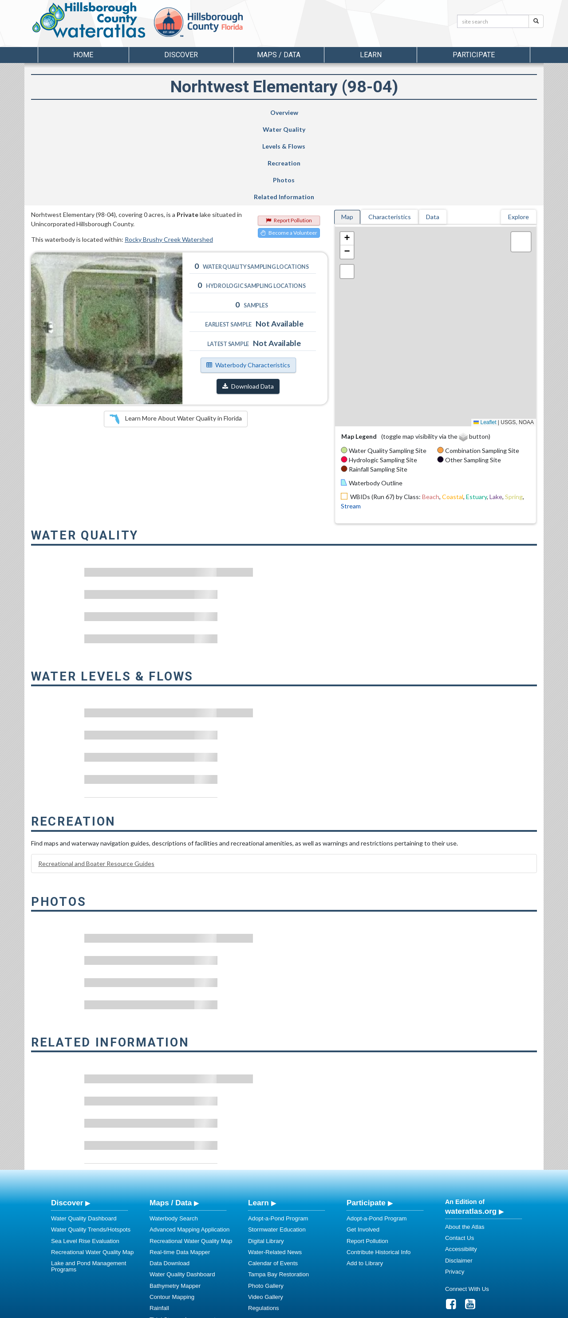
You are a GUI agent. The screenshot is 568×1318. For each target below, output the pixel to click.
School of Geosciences (275, 1309)
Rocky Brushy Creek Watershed (169, 155)
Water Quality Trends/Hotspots (90, 1145)
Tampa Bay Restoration (278, 1190)
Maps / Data (171, 1118)
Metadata (162, 1257)
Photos (403, 112)
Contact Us (459, 1153)
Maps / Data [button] (278, 55)
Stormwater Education (277, 1145)
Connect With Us (467, 1204)
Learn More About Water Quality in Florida (176, 335)
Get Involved (363, 1145)
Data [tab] (432, 132)
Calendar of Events (273, 1179)
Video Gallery (265, 1212)
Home (83, 55)
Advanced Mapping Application (189, 1145)
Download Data (248, 302)
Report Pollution (289, 136)
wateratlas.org (471, 1126)
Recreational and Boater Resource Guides (96, 779)
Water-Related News (275, 1168)
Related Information (490, 112)
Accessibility (461, 1164)
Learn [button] (371, 55)
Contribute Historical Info (378, 1168)
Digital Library (266, 1156)
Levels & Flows (234, 112)
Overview (74, 112)
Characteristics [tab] (389, 132)
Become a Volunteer (288, 148)
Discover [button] (181, 55)
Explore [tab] (518, 132)
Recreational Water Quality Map (92, 1168)
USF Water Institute (222, 1309)
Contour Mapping (172, 1212)
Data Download (169, 1179)
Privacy (454, 1187)
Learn (258, 1118)
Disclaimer (459, 1176)
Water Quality (157, 112)
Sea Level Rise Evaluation (85, 1156)
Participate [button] (474, 55)
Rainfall (159, 1223)
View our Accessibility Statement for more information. (377, 1287)
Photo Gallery (266, 1201)
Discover (67, 1118)
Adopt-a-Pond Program (278, 1134)
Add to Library (365, 1179)
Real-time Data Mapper (180, 1168)
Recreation (318, 112)
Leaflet (484, 338)
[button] (347, 154)
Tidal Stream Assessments (184, 1235)
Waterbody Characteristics (248, 280)
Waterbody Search (174, 1134)
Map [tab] (347, 132)
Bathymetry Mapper (175, 1201)
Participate (366, 1118)
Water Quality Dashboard (84, 1134)
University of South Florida (408, 1309)
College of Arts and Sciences (339, 1309)
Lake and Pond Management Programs (88, 1182)
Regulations (263, 1223)
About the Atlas (465, 1142)
